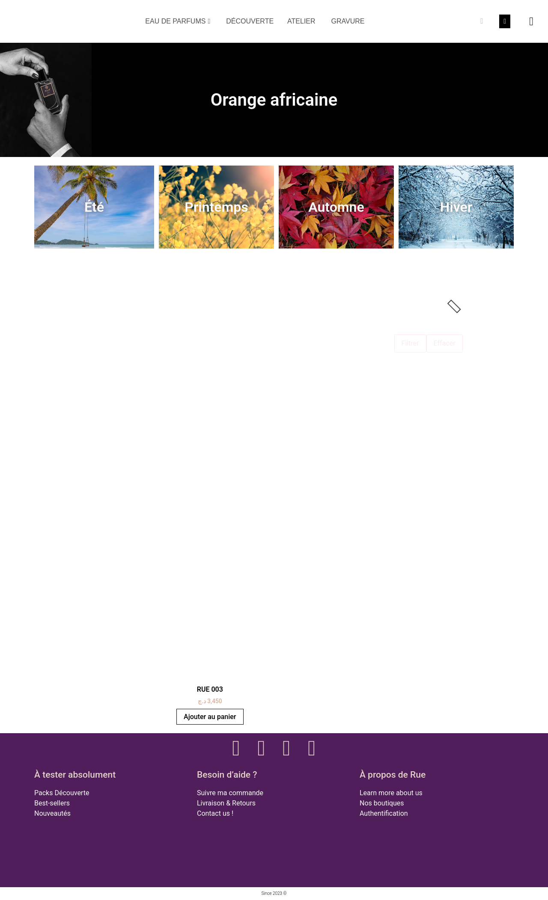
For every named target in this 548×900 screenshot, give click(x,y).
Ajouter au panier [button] (210, 717)
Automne (336, 207)
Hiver (456, 207)
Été (94, 207)
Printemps (216, 207)
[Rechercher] (481, 21)
